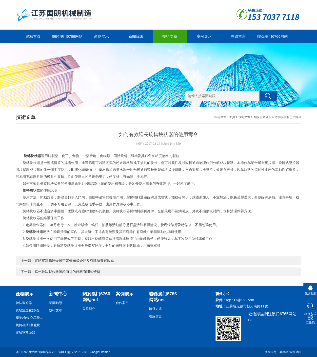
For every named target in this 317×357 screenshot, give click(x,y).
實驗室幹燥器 (25, 332)
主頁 (232, 117)
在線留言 (238, 36)
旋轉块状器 (32, 156)
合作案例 (122, 303)
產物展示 (101, 36)
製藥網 (283, 352)
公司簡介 (88, 309)
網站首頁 (33, 36)
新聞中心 (58, 293)
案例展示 (204, 36)
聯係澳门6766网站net (272, 38)
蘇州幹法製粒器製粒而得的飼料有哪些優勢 (67, 272)
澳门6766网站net (27, 352)
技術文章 (169, 36)
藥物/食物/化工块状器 (30, 318)
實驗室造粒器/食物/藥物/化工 (30, 310)
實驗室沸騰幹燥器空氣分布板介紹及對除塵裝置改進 (74, 261)
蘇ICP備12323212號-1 (74, 352)
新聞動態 (55, 303)
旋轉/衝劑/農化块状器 (30, 325)
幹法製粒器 (24, 303)
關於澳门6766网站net (67, 38)
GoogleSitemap (100, 352)
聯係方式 (155, 309)
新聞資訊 (135, 36)
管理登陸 (295, 352)
